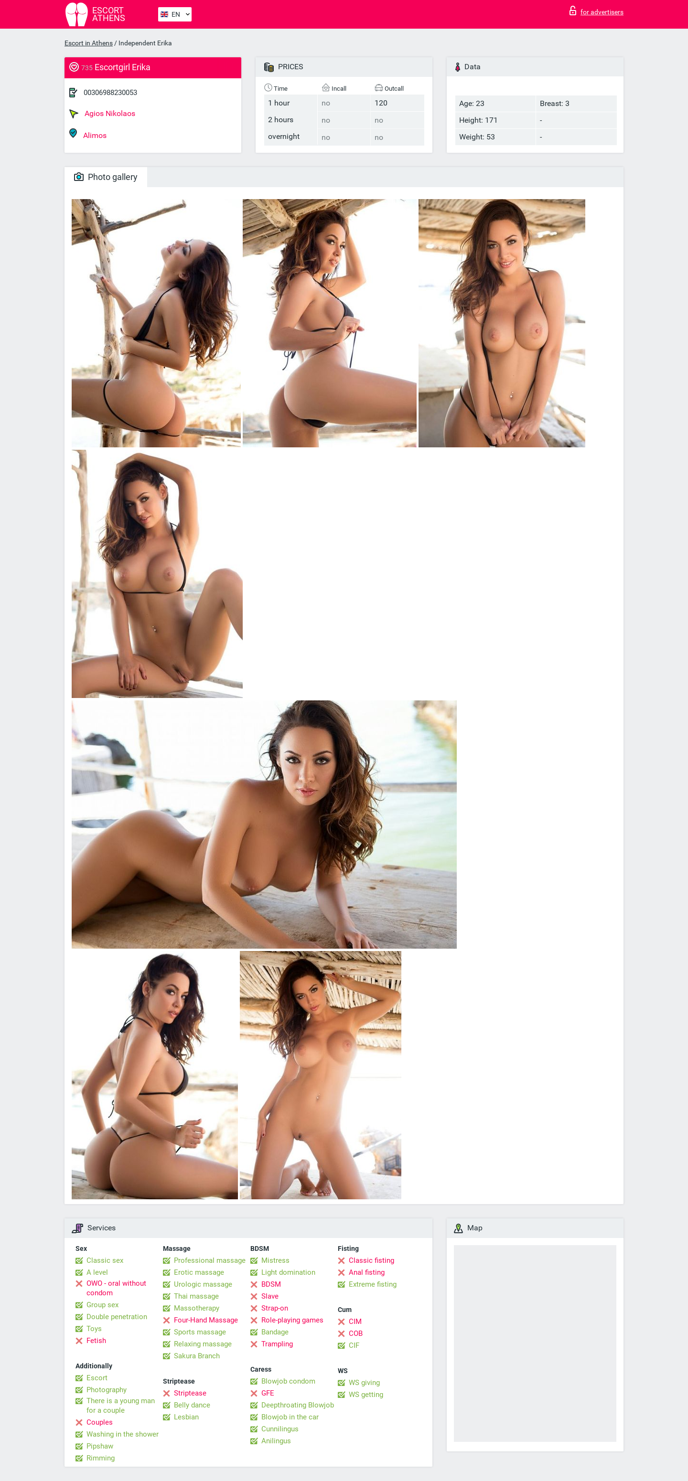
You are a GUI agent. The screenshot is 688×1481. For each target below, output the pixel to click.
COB (356, 1333)
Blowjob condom (288, 1381)
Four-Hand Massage (206, 1320)
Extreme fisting (373, 1284)
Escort (97, 1378)
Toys (94, 1328)
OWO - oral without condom (116, 1288)
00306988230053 (110, 92)
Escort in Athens (88, 43)
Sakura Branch (197, 1356)
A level (97, 1272)
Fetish (96, 1340)
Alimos (88, 134)
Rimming (100, 1458)
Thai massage (196, 1296)
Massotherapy (196, 1308)
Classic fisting (371, 1260)
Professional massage (210, 1260)
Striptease (190, 1393)
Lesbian (186, 1417)
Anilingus (276, 1441)
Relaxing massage (203, 1344)
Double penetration (116, 1316)
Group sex (102, 1305)
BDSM (271, 1284)
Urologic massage (203, 1284)
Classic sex (104, 1260)
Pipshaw (99, 1446)
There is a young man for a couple (120, 1405)
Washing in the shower (122, 1434)
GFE (267, 1393)
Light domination (288, 1272)
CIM (355, 1321)
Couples (99, 1422)
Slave (270, 1296)
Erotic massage (199, 1272)
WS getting (366, 1394)
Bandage (275, 1332)
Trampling (277, 1344)
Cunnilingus (280, 1429)
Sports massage (200, 1332)
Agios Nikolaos (102, 113)
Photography (106, 1390)
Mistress (275, 1260)
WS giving (364, 1382)
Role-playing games (292, 1320)
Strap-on (274, 1308)
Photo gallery (106, 177)
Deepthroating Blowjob (297, 1405)
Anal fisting (367, 1272)
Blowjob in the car (290, 1417)
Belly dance (192, 1405)
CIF (354, 1345)
